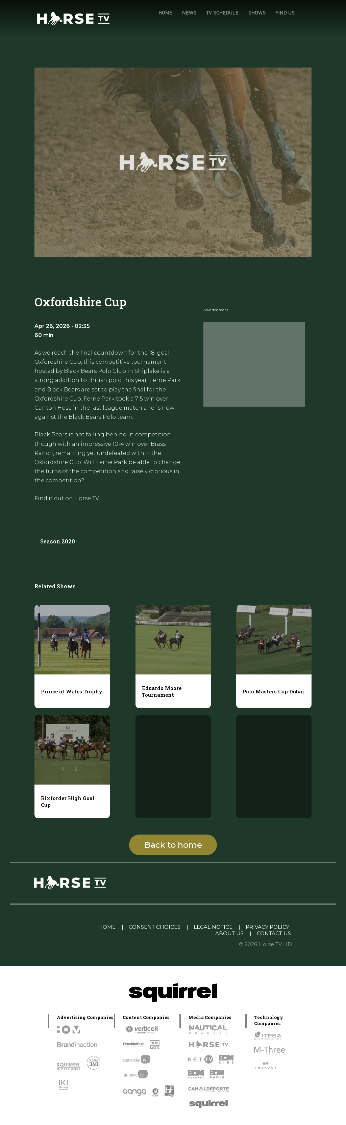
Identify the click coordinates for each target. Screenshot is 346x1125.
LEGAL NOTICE (213, 927)
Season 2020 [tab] (57, 541)
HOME (165, 12)
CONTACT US (274, 933)
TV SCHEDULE (222, 12)
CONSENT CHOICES (154, 927)
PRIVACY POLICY (267, 927)
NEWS (189, 12)
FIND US (285, 12)
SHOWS (257, 12)
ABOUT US (229, 933)
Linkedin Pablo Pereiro (58, 927)
